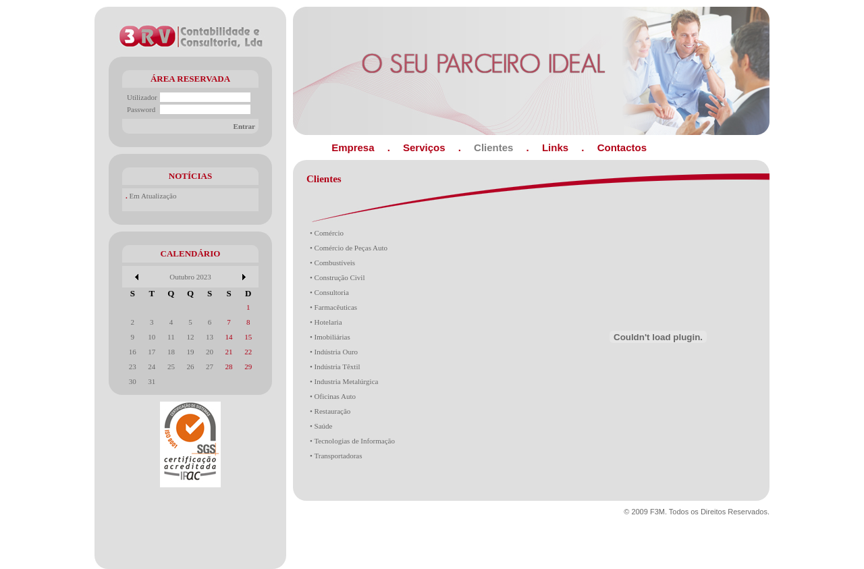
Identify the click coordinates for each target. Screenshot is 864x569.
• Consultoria (329, 292)
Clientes (493, 147)
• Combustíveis (332, 263)
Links (555, 147)
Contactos (622, 147)
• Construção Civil (337, 277)
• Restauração (330, 411)
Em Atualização (153, 196)
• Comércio (327, 233)
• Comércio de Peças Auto (348, 248)
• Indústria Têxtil (335, 366)
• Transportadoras (336, 456)
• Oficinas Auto (333, 396)
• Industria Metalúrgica (344, 381)
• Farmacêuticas (333, 307)
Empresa (352, 147)
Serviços (424, 147)
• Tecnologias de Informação (352, 441)
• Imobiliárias (330, 337)
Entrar (244, 126)
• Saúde (321, 426)
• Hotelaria (326, 322)
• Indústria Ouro (334, 352)
